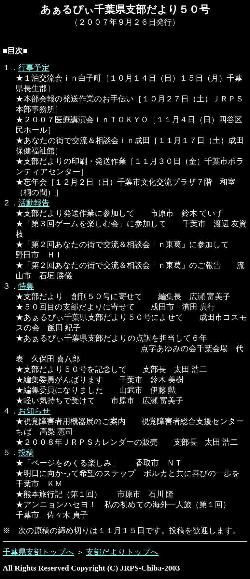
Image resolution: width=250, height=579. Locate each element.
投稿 (26, 452)
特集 (26, 286)
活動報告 (33, 203)
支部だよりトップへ (122, 552)
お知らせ (34, 411)
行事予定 (33, 67)
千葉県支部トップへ (38, 552)
